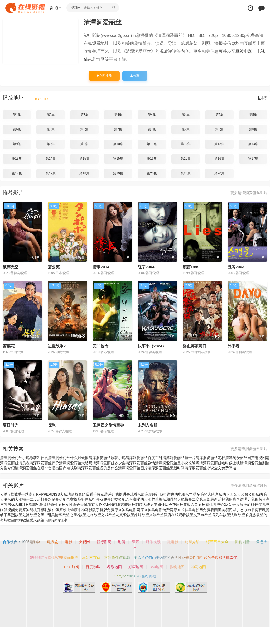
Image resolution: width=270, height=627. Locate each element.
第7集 (118, 129)
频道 (55, 8)
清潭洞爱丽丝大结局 (75, 463)
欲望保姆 (14, 520)
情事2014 (101, 267)
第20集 (152, 173)
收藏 (134, 76)
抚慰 (52, 425)
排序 (261, 98)
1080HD (41, 99)
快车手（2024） (152, 346)
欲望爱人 (29, 520)
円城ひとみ (238, 510)
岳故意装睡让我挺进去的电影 (161, 494)
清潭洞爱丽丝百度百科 (144, 458)
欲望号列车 (213, 515)
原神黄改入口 (187, 504)
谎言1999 (191, 267)
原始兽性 (50, 504)
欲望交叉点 (195, 515)
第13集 (219, 144)
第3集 (84, 115)
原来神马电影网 (127, 510)
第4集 (118, 115)
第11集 (152, 144)
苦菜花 (9, 346)
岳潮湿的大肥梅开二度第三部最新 (190, 499)
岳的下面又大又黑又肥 (237, 494)
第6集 (17, 129)
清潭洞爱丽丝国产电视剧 (245, 458)
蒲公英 (54, 267)
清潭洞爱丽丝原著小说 (107, 458)
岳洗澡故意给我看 (78, 494)
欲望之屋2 (70, 515)
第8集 (219, 129)
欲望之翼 (22, 515)
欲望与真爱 (117, 515)
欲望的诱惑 (247, 515)
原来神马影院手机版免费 (94, 510)
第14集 (50, 158)
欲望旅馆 (149, 515)
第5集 (219, 115)
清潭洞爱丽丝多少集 (109, 463)
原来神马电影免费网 (156, 510)
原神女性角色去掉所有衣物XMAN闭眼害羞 (93, 504)
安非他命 (100, 346)
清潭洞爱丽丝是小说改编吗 (177, 463)
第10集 (118, 144)
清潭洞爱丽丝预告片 (179, 458)
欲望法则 (230, 515)
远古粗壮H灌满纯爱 (27, 504)
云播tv (5, 494)
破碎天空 (10, 267)
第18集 (84, 173)
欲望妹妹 (134, 515)
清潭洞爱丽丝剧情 (140, 463)
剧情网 (98, 59)
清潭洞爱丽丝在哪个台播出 (37, 468)
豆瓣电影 (243, 51)
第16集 (152, 158)
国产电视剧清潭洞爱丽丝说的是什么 (88, 468)
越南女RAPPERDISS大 (44, 494)
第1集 (17, 115)
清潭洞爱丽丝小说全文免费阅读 (210, 468)
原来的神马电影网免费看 (193, 510)
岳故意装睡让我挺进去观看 (115, 494)
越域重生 (17, 494)
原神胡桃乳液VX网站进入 (219, 504)
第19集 (118, 173)
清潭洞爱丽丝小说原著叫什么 (24, 458)
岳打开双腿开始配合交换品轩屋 (63, 499)
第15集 (84, 158)
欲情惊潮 (60, 520)
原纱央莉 (66, 510)
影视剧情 (242, 542)
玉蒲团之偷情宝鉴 (108, 425)
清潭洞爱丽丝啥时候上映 (219, 463)
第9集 (17, 144)
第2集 (51, 115)
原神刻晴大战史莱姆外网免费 (152, 504)
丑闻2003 (236, 267)
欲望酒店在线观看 (171, 515)
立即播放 (104, 76)
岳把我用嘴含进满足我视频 (240, 499)
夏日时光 (10, 425)
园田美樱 (221, 510)
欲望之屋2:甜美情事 (46, 515)
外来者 (233, 346)
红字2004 (146, 267)
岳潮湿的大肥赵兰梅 (145, 499)
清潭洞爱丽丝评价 (44, 463)
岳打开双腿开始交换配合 (109, 499)
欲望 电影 (45, 520)
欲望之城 (101, 515)
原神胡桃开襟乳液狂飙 (40, 510)
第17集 (253, 158)
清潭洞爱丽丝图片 (133, 468)
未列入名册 (147, 425)
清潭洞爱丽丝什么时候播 (68, 458)
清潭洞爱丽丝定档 (210, 458)
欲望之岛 (86, 515)
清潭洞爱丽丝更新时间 (166, 468)
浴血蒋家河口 (194, 346)
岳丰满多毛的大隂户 (202, 494)
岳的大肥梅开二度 (22, 499)
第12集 (185, 144)
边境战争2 (57, 346)
